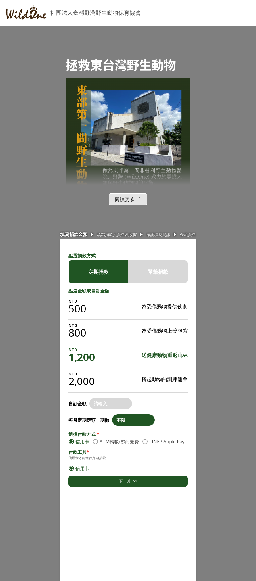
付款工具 (78, 452)
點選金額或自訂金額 (88, 291)
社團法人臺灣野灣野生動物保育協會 (95, 12)
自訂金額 (77, 403)
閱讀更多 (125, 199)
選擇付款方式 (83, 434)
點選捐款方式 (82, 255)
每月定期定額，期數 (88, 420)
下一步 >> (128, 481)
